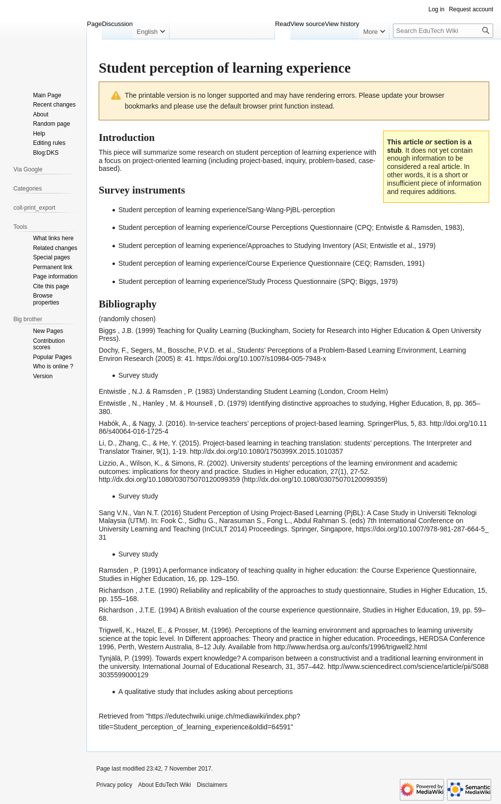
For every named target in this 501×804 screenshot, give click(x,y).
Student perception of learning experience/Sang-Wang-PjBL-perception (226, 210)
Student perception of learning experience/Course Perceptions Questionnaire (235, 227)
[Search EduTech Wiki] (443, 31)
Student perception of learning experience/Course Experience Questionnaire (234, 263)
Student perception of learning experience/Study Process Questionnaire (227, 281)
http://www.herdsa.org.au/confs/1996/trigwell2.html (350, 647)
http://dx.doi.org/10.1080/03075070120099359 (169, 479)
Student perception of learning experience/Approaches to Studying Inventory (234, 246)
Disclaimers (212, 784)
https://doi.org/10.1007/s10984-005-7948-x (261, 358)
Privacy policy (114, 784)
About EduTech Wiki (164, 784)
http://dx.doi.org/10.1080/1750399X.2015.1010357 (266, 451)
